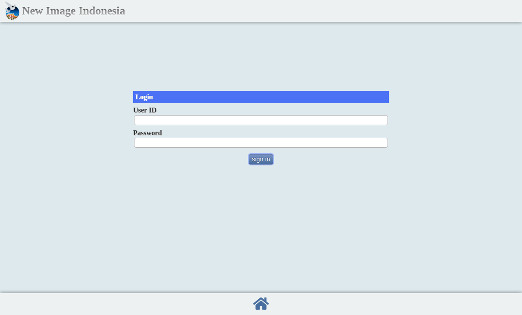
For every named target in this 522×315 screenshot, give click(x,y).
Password (147, 132)
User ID (144, 110)
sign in (261, 159)
